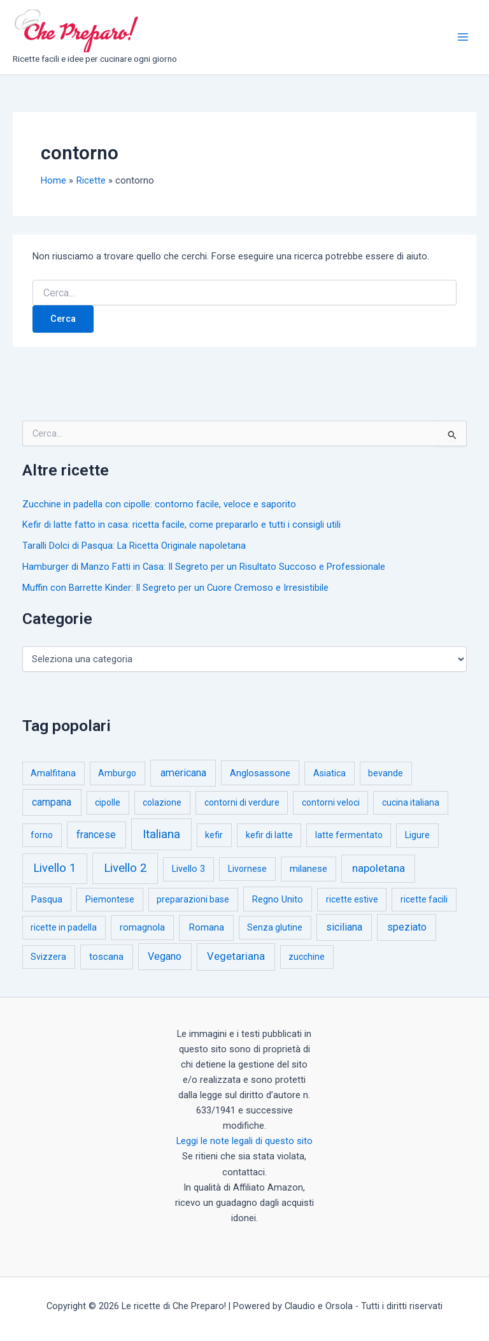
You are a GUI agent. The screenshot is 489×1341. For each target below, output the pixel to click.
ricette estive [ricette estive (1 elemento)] (352, 899)
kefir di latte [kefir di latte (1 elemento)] (269, 835)
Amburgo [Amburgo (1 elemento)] (117, 773)
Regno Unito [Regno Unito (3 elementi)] (277, 899)
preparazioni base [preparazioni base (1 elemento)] (193, 899)
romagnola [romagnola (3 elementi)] (142, 927)
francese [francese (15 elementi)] (96, 835)
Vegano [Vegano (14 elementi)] (164, 956)
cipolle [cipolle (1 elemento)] (107, 802)
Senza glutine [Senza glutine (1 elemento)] (274, 927)
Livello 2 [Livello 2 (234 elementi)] (125, 868)
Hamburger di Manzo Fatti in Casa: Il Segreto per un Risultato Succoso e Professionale (203, 566)
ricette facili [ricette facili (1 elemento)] (424, 899)
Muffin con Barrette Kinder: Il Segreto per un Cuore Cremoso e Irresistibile (175, 587)
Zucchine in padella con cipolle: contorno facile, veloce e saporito (159, 504)
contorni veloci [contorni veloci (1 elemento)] (331, 802)
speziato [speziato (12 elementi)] (407, 927)
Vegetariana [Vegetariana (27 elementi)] (236, 956)
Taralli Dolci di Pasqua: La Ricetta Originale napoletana (134, 545)
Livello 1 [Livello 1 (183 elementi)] (54, 868)
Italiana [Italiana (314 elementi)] (161, 834)
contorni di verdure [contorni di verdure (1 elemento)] (242, 802)
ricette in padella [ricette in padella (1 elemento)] (64, 927)
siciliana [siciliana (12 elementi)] (344, 927)
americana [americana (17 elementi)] (183, 773)
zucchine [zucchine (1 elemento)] (306, 957)
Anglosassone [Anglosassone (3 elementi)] (260, 773)
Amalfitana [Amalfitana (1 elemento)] (53, 773)
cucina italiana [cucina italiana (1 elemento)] (410, 802)
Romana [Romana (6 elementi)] (206, 927)
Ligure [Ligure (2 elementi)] (417, 835)
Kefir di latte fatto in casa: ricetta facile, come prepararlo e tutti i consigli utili (181, 524)
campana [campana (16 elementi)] (51, 802)
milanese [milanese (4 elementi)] (308, 868)
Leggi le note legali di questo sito (244, 1141)
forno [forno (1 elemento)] (42, 835)
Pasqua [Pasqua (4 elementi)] (46, 899)
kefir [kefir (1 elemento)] (214, 835)
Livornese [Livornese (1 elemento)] (247, 869)
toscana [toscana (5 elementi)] (106, 956)
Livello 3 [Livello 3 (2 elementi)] (188, 869)
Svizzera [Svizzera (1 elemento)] (48, 957)
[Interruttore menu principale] (463, 37)
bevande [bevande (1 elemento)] (385, 773)
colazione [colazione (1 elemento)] (162, 802)
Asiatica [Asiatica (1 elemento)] (329, 773)
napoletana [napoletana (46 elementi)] (378, 868)
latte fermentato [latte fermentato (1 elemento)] (349, 835)
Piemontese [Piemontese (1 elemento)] (109, 899)
